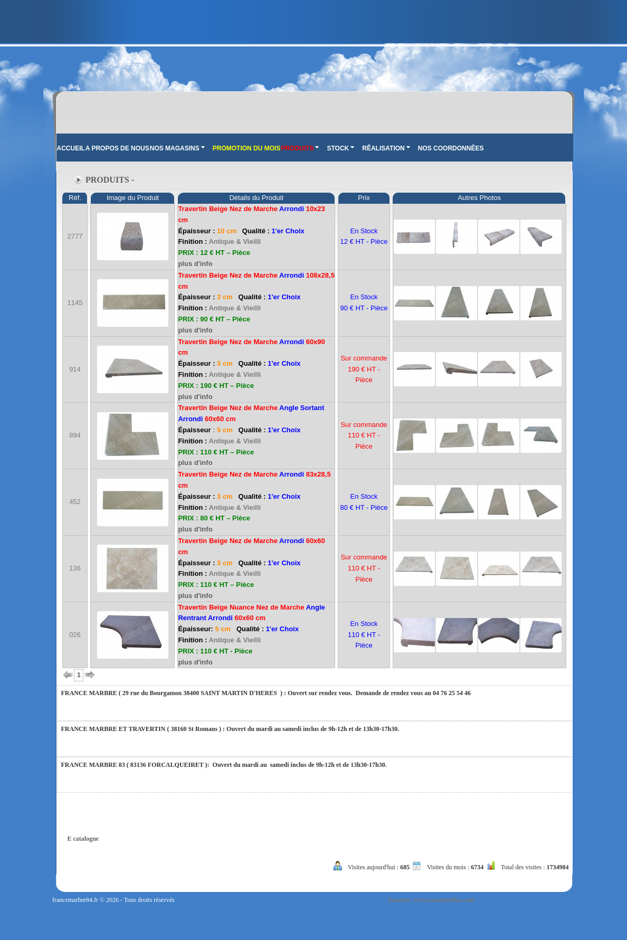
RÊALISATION (386, 148)
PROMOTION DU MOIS (247, 148)
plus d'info (195, 264)
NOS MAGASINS (177, 148)
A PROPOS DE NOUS (117, 148)
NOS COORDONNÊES (451, 148)
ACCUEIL (71, 148)
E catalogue (83, 838)
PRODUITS (300, 148)
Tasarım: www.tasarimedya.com (430, 900)
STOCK (340, 148)
